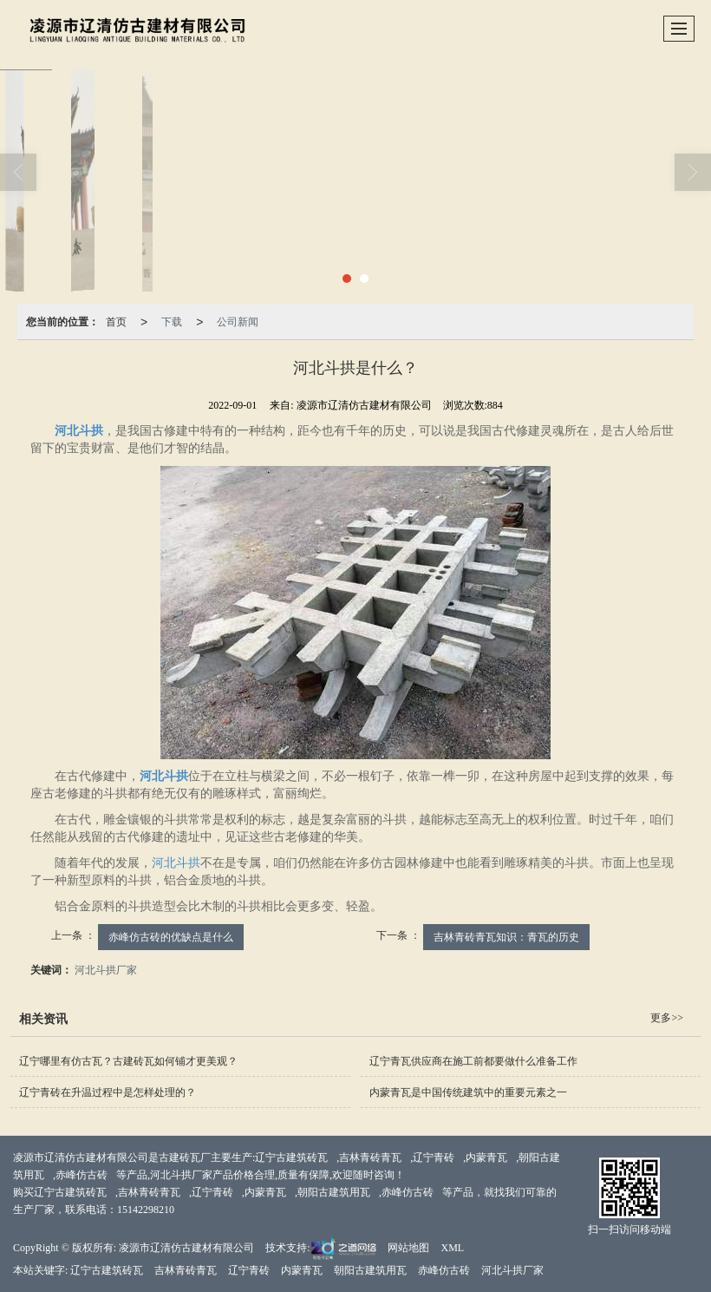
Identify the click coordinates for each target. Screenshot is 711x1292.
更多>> (666, 1018)
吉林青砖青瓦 (370, 1157)
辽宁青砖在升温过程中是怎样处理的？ (107, 1092)
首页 (116, 322)
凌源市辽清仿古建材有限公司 (186, 1248)
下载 (171, 322)
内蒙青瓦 (486, 1157)
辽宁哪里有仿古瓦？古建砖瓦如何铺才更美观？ (128, 1061)
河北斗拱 (176, 862)
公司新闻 (237, 322)
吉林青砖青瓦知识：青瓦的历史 (506, 937)
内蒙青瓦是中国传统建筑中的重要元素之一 (468, 1092)
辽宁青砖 (433, 1157)
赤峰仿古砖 (81, 1175)
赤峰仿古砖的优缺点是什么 (170, 937)
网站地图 (408, 1248)
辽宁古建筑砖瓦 (291, 1157)
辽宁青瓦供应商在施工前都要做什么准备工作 (473, 1061)
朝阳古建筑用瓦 (333, 1192)
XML (452, 1248)
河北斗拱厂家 (106, 970)
